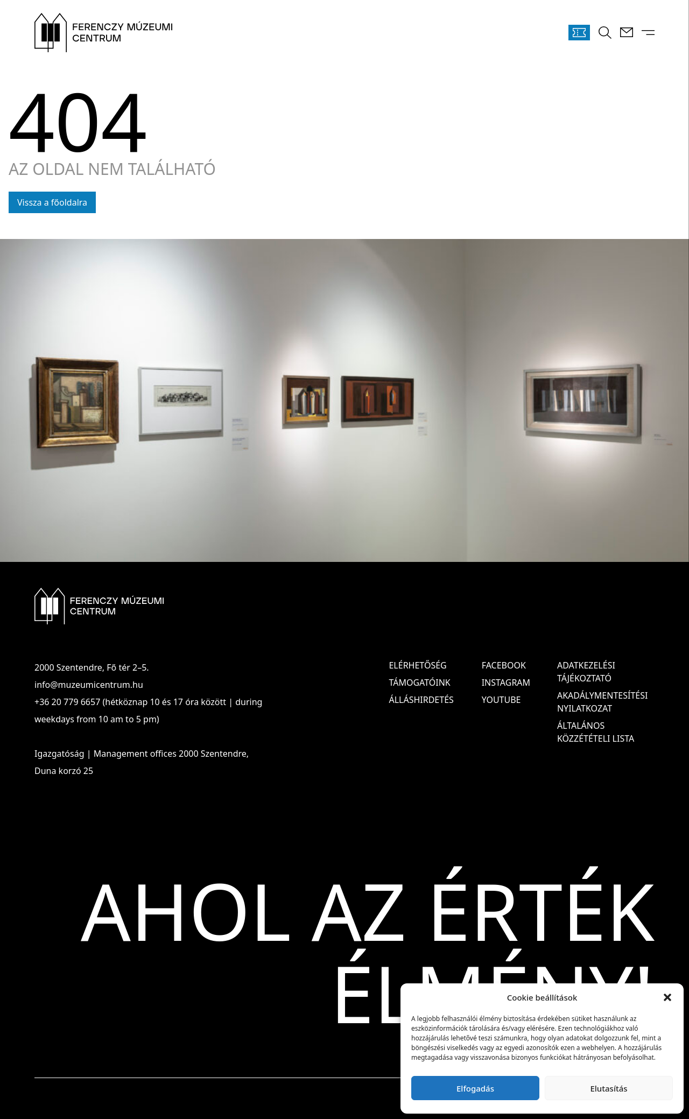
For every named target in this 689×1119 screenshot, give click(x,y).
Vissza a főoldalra (52, 202)
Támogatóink (419, 682)
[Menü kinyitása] (648, 32)
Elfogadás (475, 1088)
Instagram (506, 682)
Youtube (501, 700)
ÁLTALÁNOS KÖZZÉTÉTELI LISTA (595, 732)
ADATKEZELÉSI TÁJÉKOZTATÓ (586, 671)
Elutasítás (608, 1088)
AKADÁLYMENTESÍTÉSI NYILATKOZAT (602, 701)
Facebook (504, 665)
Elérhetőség (417, 665)
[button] (667, 997)
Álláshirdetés (421, 700)
